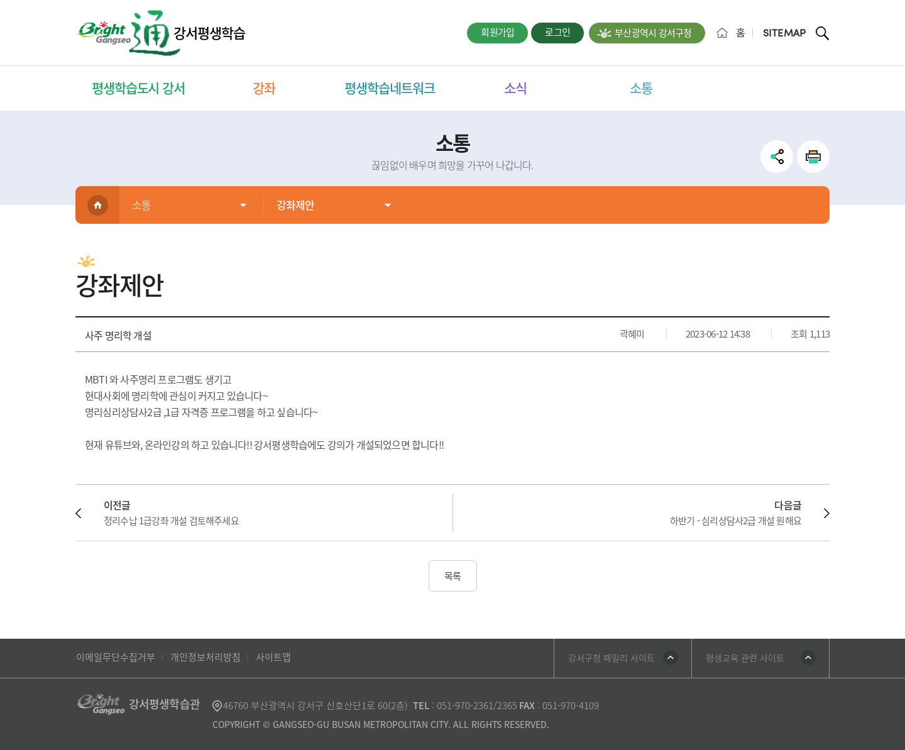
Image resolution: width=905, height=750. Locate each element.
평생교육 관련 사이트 (745, 657)
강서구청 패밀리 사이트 (611, 657)
